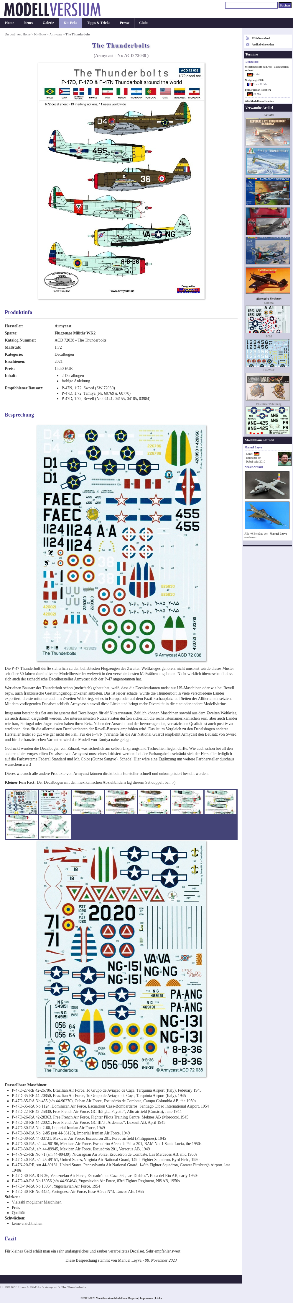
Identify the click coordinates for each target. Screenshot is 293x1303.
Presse (124, 23)
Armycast (56, 34)
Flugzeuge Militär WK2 (75, 333)
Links (158, 1298)
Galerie (48, 23)
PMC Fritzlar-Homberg (258, 89)
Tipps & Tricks (98, 23)
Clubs (143, 23)
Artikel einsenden (263, 44)
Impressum (146, 1298)
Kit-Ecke (70, 23)
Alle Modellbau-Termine (259, 101)
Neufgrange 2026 (254, 80)
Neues (28, 23)
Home (9, 23)
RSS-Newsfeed (261, 38)
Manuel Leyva (278, 533)
